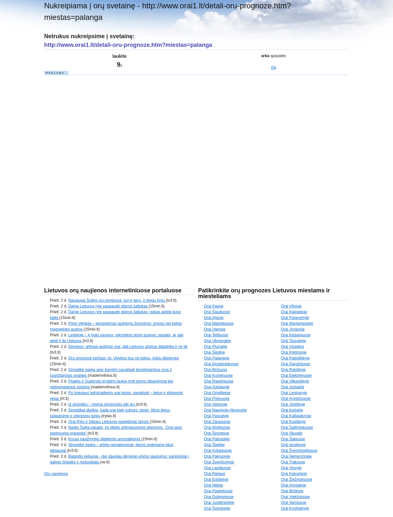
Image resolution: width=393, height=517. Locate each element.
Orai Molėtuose (217, 427)
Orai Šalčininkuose (297, 427)
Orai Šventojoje (217, 508)
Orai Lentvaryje (294, 393)
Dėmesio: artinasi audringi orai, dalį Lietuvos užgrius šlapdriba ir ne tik (128, 346)
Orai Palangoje (216, 358)
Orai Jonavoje (293, 329)
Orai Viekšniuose (295, 497)
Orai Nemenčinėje (296, 456)
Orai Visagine (292, 346)
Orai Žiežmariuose (296, 479)
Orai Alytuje (214, 317)
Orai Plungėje (215, 346)
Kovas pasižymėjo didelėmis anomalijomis (104, 439)
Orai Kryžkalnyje (295, 508)
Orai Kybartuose (218, 450)
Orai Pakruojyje (217, 456)
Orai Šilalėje (214, 445)
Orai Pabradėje (217, 439)
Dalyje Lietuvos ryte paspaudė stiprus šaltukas (108, 306)
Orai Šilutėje (214, 352)
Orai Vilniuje (291, 306)
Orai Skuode (292, 433)
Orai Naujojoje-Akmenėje (225, 410)
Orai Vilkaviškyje (295, 381)
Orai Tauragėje (293, 341)
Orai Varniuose (293, 502)
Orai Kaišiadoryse (296, 416)
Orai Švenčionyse (219, 462)
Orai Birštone (292, 491)
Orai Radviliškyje (295, 358)
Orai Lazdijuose (217, 468)
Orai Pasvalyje (216, 416)
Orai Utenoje (215, 329)
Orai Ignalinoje (293, 445)
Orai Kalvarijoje (294, 473)
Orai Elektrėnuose (296, 375)
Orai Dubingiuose (219, 497)
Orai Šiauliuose (217, 312)
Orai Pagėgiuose (218, 491)
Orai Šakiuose (293, 439)
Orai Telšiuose (216, 335)
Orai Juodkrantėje (219, 502)
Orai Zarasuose (217, 421)
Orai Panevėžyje (295, 317)
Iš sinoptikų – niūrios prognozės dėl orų (102, 404)
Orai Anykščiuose (296, 398)
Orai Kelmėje (292, 410)
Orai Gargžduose (295, 364)
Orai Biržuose (215, 369)
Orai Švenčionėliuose (299, 450)
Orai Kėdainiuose (296, 335)
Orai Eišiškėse (216, 479)
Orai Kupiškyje (293, 421)
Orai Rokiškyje (293, 369)
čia (273, 67)
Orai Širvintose (216, 433)
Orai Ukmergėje (217, 341)
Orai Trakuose (293, 462)
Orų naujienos (56, 473)
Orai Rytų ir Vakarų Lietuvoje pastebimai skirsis (109, 421)
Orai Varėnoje (215, 404)
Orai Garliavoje (217, 387)
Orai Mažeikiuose (219, 323)
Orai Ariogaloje (293, 485)
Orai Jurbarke (292, 387)
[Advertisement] (92, 172)
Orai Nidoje (213, 485)
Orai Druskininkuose (221, 364)
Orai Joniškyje (293, 404)
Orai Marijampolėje (297, 323)
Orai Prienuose (217, 398)
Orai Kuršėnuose (218, 375)
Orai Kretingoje (294, 352)
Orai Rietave (215, 473)
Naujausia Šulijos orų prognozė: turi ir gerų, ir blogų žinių (117, 300)
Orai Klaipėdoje (294, 312)
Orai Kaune (214, 306)
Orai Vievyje (291, 468)
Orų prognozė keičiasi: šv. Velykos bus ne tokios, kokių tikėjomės (123, 358)
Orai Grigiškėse (217, 393)
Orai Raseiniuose (219, 381)
